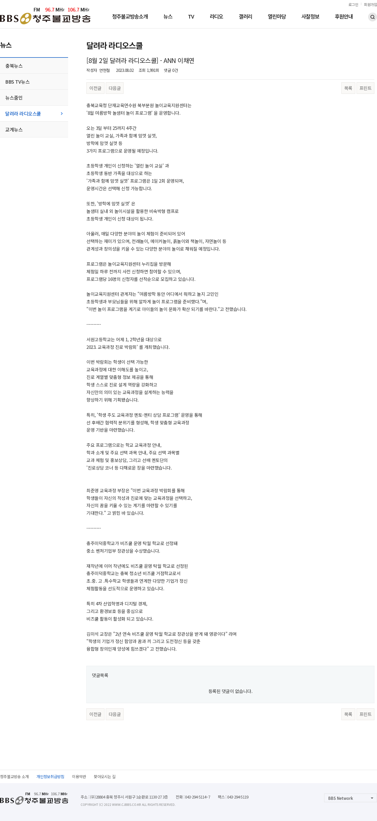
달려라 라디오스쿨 (23, 113)
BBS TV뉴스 (17, 81)
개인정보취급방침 (50, 776)
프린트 (365, 88)
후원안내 (344, 17)
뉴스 (167, 17)
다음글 (115, 88)
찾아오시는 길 (104, 776)
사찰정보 (310, 17)
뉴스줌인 (14, 97)
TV (191, 17)
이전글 (95, 88)
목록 (348, 88)
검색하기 (372, 17)
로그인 (353, 4)
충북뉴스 (14, 65)
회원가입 (370, 4)
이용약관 (79, 776)
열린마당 (277, 17)
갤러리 (245, 17)
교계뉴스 (14, 129)
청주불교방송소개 (130, 17)
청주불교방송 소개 (14, 776)
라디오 (216, 17)
